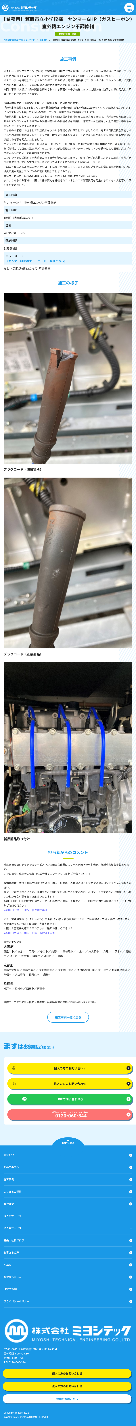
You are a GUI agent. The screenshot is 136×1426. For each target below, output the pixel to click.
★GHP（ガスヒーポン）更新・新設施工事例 (29, 933)
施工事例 (43, 39)
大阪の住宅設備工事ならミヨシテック (19, 39)
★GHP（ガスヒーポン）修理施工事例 (25, 910)
